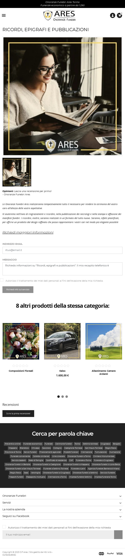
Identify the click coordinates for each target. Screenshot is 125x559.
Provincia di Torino (13, 452)
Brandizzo (24, 448)
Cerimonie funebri (64, 444)
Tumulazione (101, 452)
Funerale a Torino (83, 460)
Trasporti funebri (16, 477)
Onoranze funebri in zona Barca (106, 464)
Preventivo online (13, 444)
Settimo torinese (90, 444)
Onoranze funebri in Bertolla (17, 464)
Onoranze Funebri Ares (17, 194)
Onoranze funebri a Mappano (76, 464)
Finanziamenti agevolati (50, 452)
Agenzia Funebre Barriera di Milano (103, 469)
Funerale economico (32, 444)
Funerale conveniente (20, 456)
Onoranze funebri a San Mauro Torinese (23, 469)
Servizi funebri (30, 452)
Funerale (49, 444)
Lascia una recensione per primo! (33, 191)
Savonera (46, 448)
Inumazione (115, 452)
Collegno (57, 448)
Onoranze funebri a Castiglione (47, 464)
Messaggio (9, 260)
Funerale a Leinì (78, 469)
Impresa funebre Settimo (80, 477)
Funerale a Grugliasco (103, 460)
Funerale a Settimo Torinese (55, 469)
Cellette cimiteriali (41, 456)
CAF (71, 460)
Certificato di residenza (56, 460)
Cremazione (86, 452)
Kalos (62, 370)
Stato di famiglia (36, 460)
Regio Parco (110, 448)
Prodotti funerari (71, 452)
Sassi (26, 473)
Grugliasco (105, 444)
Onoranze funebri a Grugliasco (56, 473)
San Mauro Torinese (93, 448)
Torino (77, 444)
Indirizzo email (12, 244)
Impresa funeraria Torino (105, 477)
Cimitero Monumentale (103, 456)
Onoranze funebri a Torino (79, 456)
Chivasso (35, 448)
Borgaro (116, 444)
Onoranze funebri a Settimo (85, 473)
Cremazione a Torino (57, 477)
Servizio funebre (107, 473)
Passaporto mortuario (35, 477)
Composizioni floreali (21, 370)
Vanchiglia (35, 473)
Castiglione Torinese (73, 448)
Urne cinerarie (58, 456)
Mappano (13, 448)
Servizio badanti (19, 460)
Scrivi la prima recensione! (18, 413)
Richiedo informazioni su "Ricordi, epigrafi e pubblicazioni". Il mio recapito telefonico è (62, 268)
